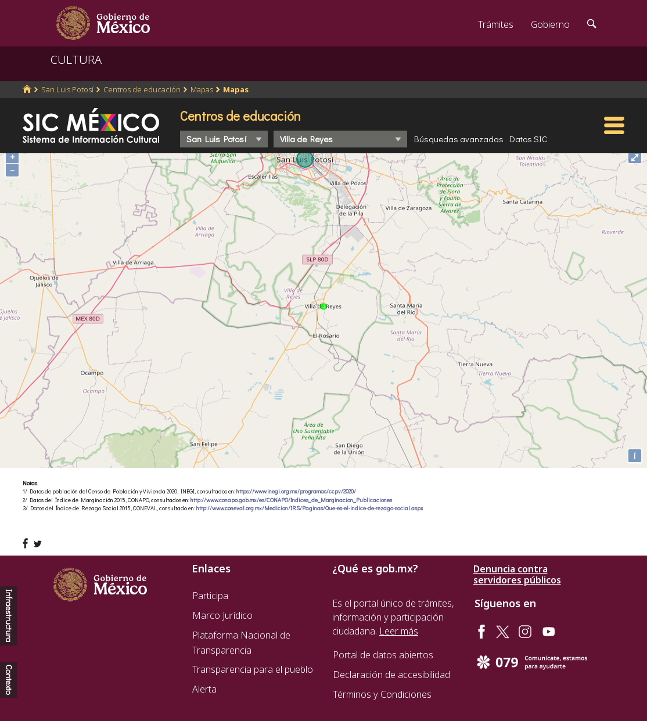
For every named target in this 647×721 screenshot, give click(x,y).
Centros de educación (142, 89)
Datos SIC (528, 139)
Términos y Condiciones (382, 694)
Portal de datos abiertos (383, 654)
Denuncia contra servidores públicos (517, 575)
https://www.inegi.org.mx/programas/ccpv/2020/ (296, 491)
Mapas (201, 89)
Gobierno (550, 24)
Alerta (204, 689)
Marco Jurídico (222, 615)
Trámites (495, 24)
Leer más (398, 631)
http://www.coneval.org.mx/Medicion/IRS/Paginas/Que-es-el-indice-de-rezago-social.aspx (309, 508)
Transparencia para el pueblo (252, 669)
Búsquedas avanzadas (459, 139)
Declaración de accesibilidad (391, 674)
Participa (210, 595)
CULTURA (76, 59)
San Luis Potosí (67, 89)
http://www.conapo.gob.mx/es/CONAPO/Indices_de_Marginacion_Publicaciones (291, 500)
